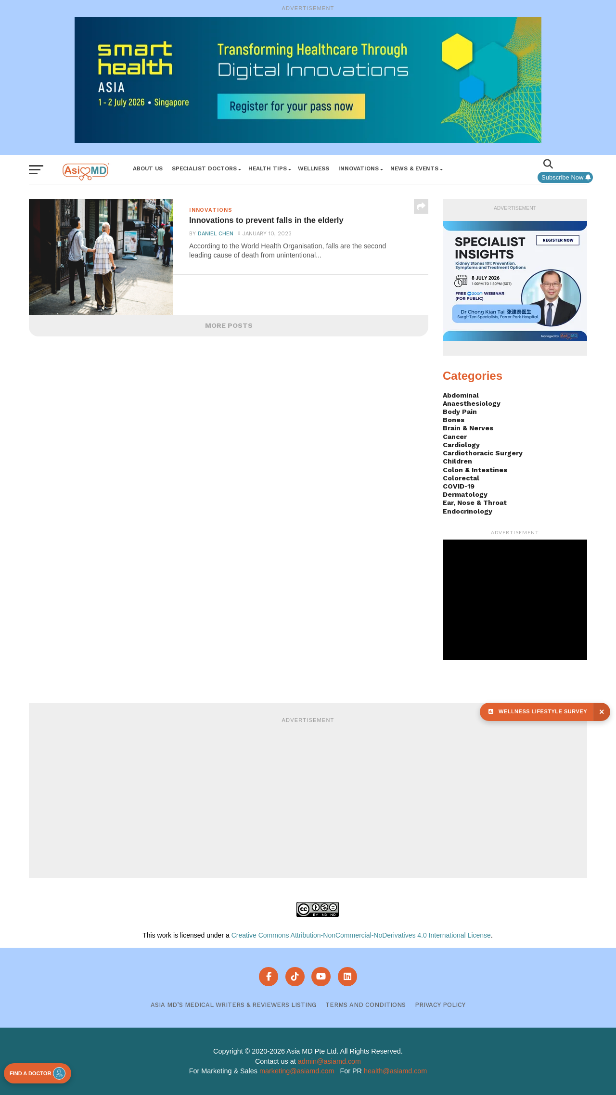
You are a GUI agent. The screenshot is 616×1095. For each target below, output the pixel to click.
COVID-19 (459, 486)
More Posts (229, 325)
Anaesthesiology (471, 403)
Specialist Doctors (204, 168)
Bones (453, 420)
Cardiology (461, 445)
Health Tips (267, 168)
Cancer (455, 436)
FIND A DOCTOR (37, 1073)
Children (457, 461)
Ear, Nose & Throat (475, 502)
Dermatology (465, 494)
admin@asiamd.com (329, 1061)
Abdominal (461, 395)
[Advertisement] (308, 796)
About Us (148, 168)
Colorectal (461, 478)
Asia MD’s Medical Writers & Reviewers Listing (233, 1004)
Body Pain (460, 411)
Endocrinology (467, 511)
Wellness (313, 168)
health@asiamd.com (395, 1071)
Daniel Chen (215, 235)
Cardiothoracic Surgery (483, 453)
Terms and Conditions (365, 1004)
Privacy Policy (440, 1004)
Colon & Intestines (475, 470)
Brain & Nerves (468, 428)
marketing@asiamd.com (296, 1071)
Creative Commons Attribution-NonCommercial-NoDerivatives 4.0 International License (361, 935)
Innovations (358, 168)
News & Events (414, 168)
